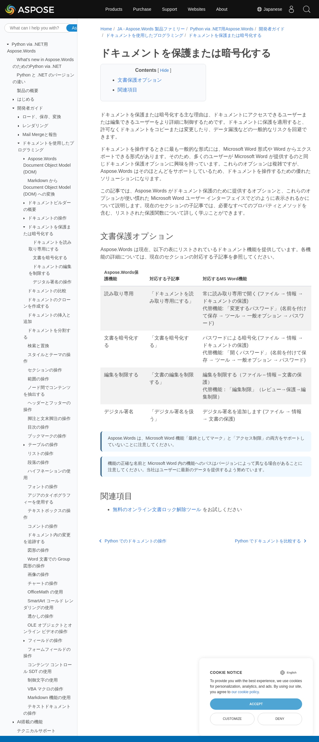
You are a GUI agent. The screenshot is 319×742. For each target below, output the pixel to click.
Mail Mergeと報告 (39, 134)
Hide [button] (160, 70)
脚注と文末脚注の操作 (49, 418)
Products (113, 9)
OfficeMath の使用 (45, 591)
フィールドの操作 (45, 640)
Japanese (269, 9)
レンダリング (35, 125)
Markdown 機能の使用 (49, 697)
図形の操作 (38, 550)
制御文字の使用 (43, 680)
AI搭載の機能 (30, 721)
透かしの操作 (40, 616)
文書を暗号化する (50, 257)
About (222, 9)
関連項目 (127, 89)
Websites (196, 9)
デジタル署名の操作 (52, 281)
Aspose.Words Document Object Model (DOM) (47, 165)
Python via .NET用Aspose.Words (221, 28)
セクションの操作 (45, 369)
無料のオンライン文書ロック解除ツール (156, 524)
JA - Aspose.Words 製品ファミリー (150, 28)
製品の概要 (27, 90)
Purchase (142, 9)
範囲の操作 (38, 378)
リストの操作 (40, 453)
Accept (256, 704)
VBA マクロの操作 (45, 688)
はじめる (25, 99)
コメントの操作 (43, 526)
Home (105, 28)
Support (169, 9)
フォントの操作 (43, 486)
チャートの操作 (43, 583)
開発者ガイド (30, 108)
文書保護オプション (139, 80)
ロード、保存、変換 (41, 116)
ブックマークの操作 (47, 435)
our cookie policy (245, 692)
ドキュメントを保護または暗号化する (224, 35)
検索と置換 (38, 345)
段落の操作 (38, 462)
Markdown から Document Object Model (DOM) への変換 (47, 187)
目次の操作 (38, 427)
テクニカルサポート (36, 730)
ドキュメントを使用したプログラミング (143, 35)
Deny (279, 719)
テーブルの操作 (43, 444)
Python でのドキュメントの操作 (132, 555)
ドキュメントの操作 (47, 218)
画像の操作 (38, 574)
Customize (232, 719)
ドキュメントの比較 (47, 290)
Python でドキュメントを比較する (255, 555)
